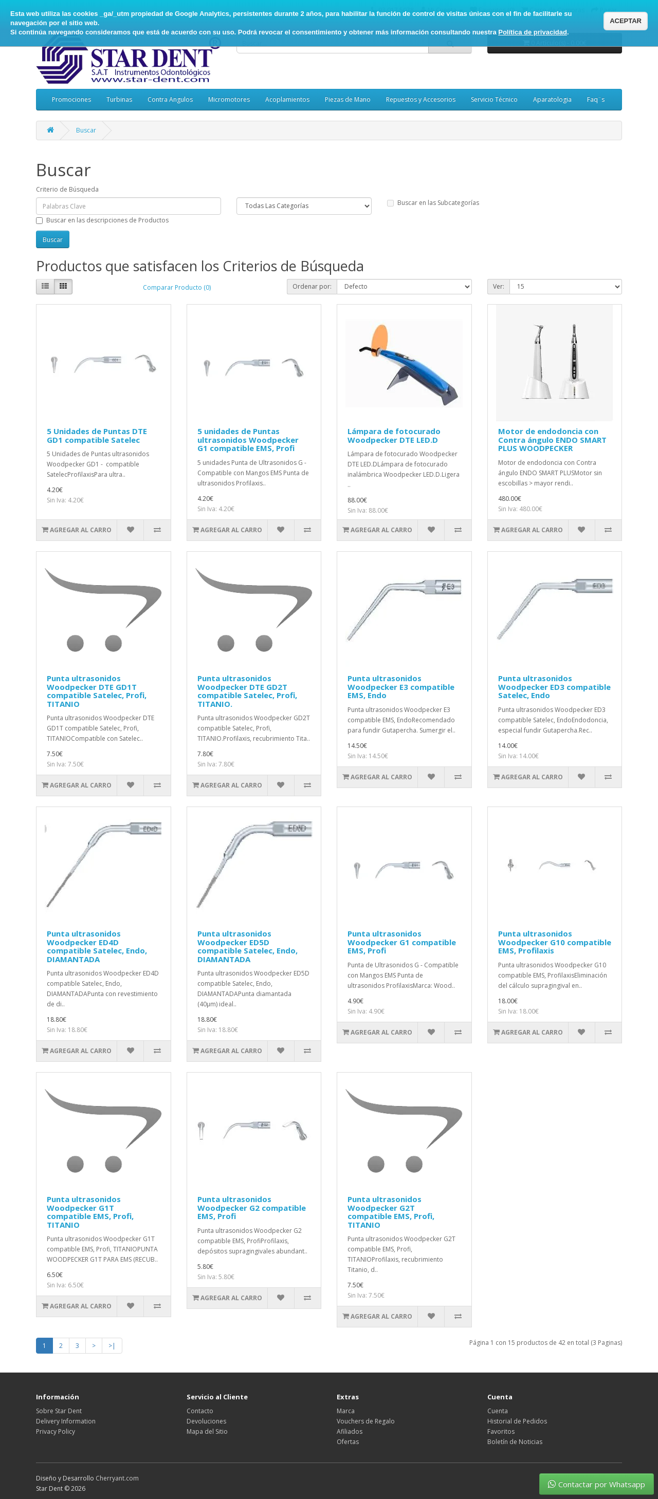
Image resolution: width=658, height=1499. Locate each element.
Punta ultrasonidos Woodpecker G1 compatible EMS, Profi (402, 941)
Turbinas (119, 99)
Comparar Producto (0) (177, 287)
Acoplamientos (287, 99)
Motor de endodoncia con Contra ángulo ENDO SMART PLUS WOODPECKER (552, 439)
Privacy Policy (55, 1431)
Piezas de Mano (348, 99)
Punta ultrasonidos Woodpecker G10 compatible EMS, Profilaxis (554, 941)
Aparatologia (552, 99)
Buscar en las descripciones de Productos (102, 220)
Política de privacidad (532, 32)
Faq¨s (596, 99)
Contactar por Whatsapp (596, 1484)
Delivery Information (66, 1421)
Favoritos (501, 1431)
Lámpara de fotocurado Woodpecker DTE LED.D (394, 435)
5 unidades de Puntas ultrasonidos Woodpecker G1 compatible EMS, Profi (248, 439)
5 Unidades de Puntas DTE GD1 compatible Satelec (97, 435)
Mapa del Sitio (207, 1431)
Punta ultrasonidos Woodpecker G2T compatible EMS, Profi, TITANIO (391, 1212)
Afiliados (349, 1431)
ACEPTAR (626, 21)
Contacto (200, 1411)
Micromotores (229, 99)
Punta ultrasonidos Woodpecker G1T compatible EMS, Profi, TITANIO (90, 1212)
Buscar (86, 130)
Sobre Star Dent (59, 1411)
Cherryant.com (117, 1478)
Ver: (498, 286)
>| (112, 1345)
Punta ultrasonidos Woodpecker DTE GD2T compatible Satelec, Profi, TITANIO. (247, 691)
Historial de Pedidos (517, 1421)
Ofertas (348, 1441)
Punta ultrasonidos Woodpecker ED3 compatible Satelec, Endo (554, 686)
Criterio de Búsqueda (67, 189)
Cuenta (497, 1411)
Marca (346, 1411)
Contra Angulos (170, 99)
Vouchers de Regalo (366, 1421)
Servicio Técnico (494, 99)
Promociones (71, 99)
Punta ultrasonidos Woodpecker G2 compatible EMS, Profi (251, 1207)
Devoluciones (206, 1421)
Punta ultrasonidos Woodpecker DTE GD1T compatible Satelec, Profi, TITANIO (97, 691)
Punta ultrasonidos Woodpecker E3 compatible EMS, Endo (401, 686)
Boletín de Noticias (514, 1441)
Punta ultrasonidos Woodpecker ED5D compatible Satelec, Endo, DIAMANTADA (247, 946)
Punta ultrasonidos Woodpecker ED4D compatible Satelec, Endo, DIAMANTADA (97, 946)
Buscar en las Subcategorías (433, 202)
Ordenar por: (312, 286)
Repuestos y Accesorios (420, 99)
